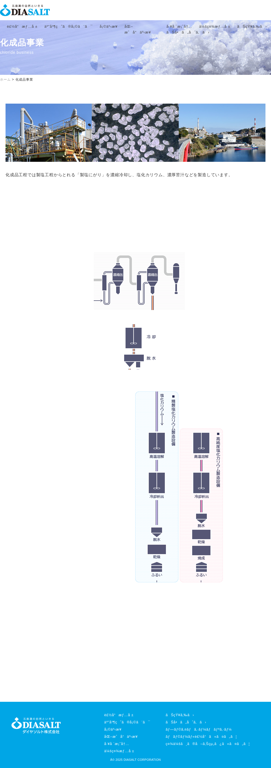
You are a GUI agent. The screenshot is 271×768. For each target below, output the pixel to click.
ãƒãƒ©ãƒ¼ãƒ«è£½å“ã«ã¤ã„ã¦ (201, 736)
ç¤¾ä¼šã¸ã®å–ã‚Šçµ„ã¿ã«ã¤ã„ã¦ (208, 744)
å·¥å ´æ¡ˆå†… (179, 26)
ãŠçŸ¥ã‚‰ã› (252, 26)
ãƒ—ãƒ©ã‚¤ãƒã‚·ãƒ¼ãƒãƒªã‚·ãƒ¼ (199, 729)
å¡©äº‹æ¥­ (109, 26)
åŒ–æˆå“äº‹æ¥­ (121, 736)
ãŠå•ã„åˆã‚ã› (188, 32)
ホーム (5, 79)
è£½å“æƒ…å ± (22, 26)
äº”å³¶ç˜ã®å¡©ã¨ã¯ (69, 26)
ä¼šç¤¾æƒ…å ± (214, 26)
